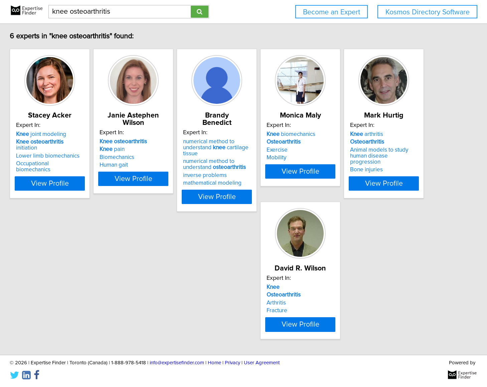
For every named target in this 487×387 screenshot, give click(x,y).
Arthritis (159, 318)
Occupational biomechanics (83, 165)
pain (162, 149)
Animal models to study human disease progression (87, 321)
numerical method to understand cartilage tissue (290, 145)
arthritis (66, 302)
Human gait (164, 165)
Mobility (360, 165)
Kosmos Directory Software (427, 12)
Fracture (160, 325)
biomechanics (374, 142)
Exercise (360, 157)
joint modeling (74, 142)
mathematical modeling (279, 177)
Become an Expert (331, 12)
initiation (84, 149)
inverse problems (272, 169)
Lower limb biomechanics (81, 157)
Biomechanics (167, 157)
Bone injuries (65, 331)
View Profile (92, 190)
